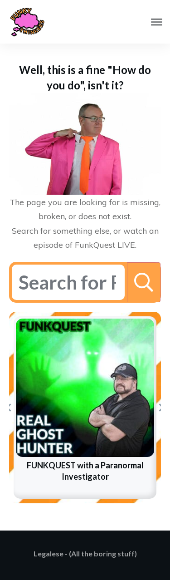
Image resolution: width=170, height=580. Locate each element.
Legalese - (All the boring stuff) (85, 553)
